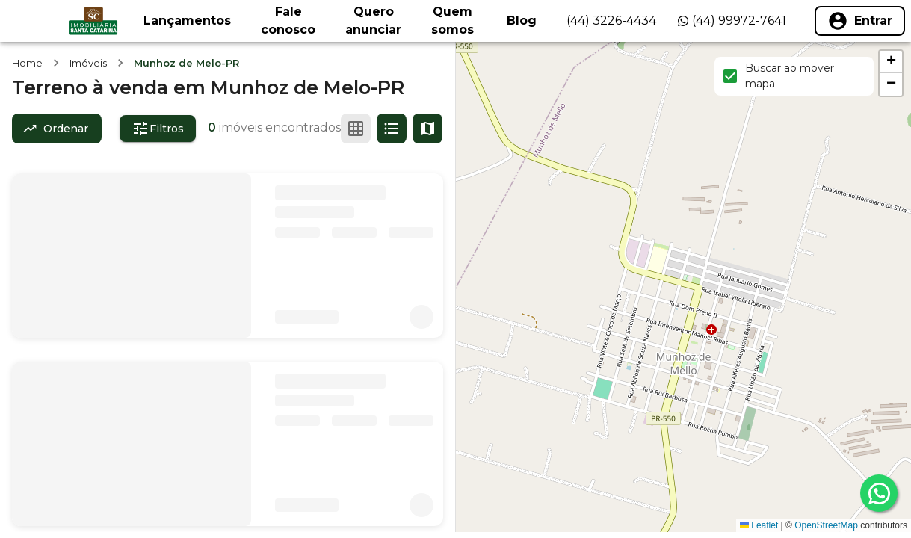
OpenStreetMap (826, 525)
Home (27, 63)
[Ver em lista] (392, 128)
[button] (891, 62)
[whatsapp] (879, 493)
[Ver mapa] (427, 128)
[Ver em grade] (356, 128)
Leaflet (759, 525)
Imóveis (88, 63)
